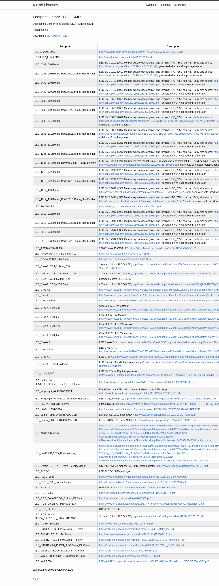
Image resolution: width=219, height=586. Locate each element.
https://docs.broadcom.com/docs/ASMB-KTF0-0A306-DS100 (163, 248)
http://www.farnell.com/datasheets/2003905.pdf (125, 498)
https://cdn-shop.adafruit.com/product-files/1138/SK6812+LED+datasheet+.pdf (142, 540)
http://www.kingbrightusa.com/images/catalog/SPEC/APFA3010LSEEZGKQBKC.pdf (171, 398)
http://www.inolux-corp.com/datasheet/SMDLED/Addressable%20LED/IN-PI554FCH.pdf (147, 382)
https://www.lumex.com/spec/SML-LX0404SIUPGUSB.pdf (164, 420)
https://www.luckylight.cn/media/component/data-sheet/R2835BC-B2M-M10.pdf (142, 476)
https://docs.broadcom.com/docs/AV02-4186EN (125, 253)
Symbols (151, 5)
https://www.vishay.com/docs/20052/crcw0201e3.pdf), (128, 66)
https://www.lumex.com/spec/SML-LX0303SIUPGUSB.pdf (164, 414)
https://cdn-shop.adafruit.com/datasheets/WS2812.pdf (128, 550)
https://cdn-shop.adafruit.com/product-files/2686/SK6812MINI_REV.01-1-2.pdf (141, 545)
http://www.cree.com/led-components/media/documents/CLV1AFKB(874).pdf (174, 273)
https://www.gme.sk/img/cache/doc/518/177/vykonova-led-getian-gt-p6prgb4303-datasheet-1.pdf (151, 503)
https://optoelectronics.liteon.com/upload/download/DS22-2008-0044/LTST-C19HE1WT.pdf (169, 404)
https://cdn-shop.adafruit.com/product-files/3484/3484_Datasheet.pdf (136, 529)
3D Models (180, 5)
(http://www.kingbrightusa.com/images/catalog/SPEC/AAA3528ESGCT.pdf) (140, 393)
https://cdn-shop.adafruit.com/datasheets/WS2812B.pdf (129, 556)
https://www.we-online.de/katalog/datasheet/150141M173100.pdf (167, 516)
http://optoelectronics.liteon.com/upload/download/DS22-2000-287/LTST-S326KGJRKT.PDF (149, 409)
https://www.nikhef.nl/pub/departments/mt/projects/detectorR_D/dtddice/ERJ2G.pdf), (145, 192)
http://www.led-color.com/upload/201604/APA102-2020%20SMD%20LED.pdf (141, 52)
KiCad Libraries (45, 5)
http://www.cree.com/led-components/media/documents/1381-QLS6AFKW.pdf (175, 284)
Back (35, 579)
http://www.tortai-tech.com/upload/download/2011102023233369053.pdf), (139, 164)
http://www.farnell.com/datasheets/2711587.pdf (182, 466)
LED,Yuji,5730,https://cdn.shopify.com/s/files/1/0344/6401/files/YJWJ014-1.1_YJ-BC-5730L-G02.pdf (154, 561)
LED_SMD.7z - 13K (56, 36)
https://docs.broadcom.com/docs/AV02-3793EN (125, 259)
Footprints (164, 5)
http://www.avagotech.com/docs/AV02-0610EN (149, 487)
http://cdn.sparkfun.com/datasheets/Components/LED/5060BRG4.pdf (137, 493)
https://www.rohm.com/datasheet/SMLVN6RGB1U (126, 523)
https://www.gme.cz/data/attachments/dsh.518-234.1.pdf (130, 206)
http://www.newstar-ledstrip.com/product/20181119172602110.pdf (135, 534)
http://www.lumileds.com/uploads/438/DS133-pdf (125, 57)
